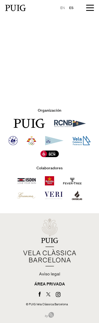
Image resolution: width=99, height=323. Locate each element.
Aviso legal (49, 274)
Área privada (49, 284)
